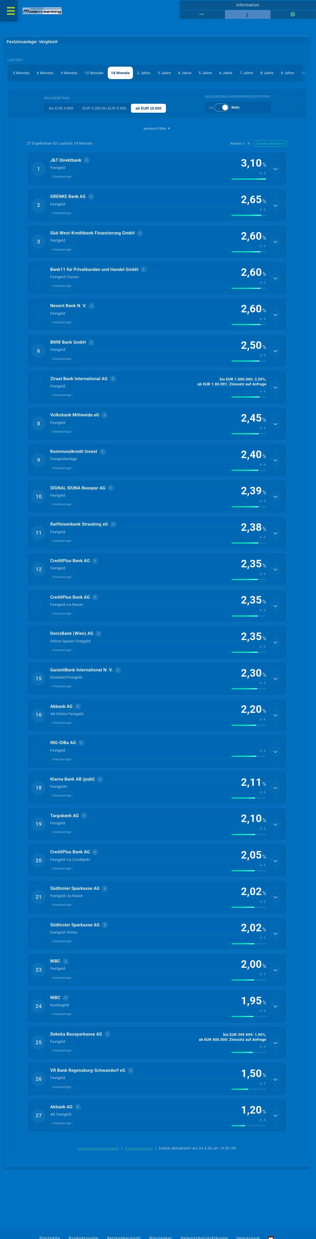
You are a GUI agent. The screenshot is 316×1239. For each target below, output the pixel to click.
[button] (157, 169)
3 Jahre (164, 73)
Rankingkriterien (139, 1169)
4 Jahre (185, 73)
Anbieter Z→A (240, 143)
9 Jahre (288, 73)
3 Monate (21, 73)
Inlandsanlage (61, 177)
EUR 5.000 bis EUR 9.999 (104, 108)
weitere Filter (157, 129)
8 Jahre (267, 73)
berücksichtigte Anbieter (98, 1169)
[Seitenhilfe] (293, 14)
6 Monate (45, 73)
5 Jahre (205, 73)
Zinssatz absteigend (271, 143)
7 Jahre (246, 73)
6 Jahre (226, 73)
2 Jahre (144, 73)
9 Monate (69, 73)
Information (247, 5)
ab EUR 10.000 (149, 108)
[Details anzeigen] (275, 169)
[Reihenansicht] (202, 14)
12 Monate (94, 73)
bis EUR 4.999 (61, 108)
